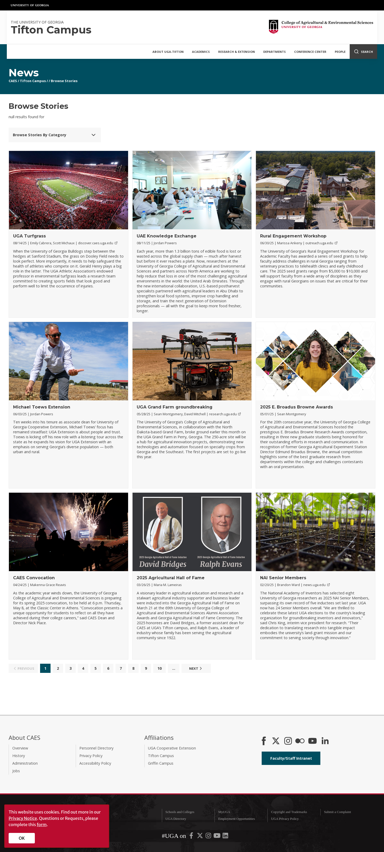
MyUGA (224, 812)
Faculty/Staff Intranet (291, 758)
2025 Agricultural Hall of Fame (171, 577)
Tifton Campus (33, 80)
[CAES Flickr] (300, 741)
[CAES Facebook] (263, 741)
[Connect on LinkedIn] (325, 741)
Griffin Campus (160, 763)
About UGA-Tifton (168, 52)
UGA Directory (175, 819)
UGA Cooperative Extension (172, 748)
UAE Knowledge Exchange (166, 236)
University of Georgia (30, 5)
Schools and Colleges (179, 812)
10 (159, 668)
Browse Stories (64, 80)
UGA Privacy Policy (285, 819)
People (340, 52)
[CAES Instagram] (288, 741)
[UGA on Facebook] (192, 836)
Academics (201, 52)
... (173, 668)
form (42, 824)
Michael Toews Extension (41, 407)
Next (196, 668)
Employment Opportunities (236, 819)
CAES (13, 80)
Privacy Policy (90, 755)
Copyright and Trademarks (289, 812)
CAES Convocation (34, 577)
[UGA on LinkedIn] (225, 836)
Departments (274, 52)
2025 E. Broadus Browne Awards (296, 407)
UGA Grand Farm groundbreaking (174, 407)
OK (22, 838)
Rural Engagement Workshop (293, 236)
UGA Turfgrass (29, 236)
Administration (25, 763)
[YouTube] (312, 741)
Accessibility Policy (95, 763)
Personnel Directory (96, 748)
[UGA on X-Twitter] (200, 836)
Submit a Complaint (337, 812)
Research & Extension (236, 52)
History (18, 755)
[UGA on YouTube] (217, 836)
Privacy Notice (23, 818)
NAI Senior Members (283, 577)
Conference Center (310, 52)
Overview (20, 748)
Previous (23, 668)
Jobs (16, 770)
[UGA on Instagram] (209, 836)
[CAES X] (276, 741)
